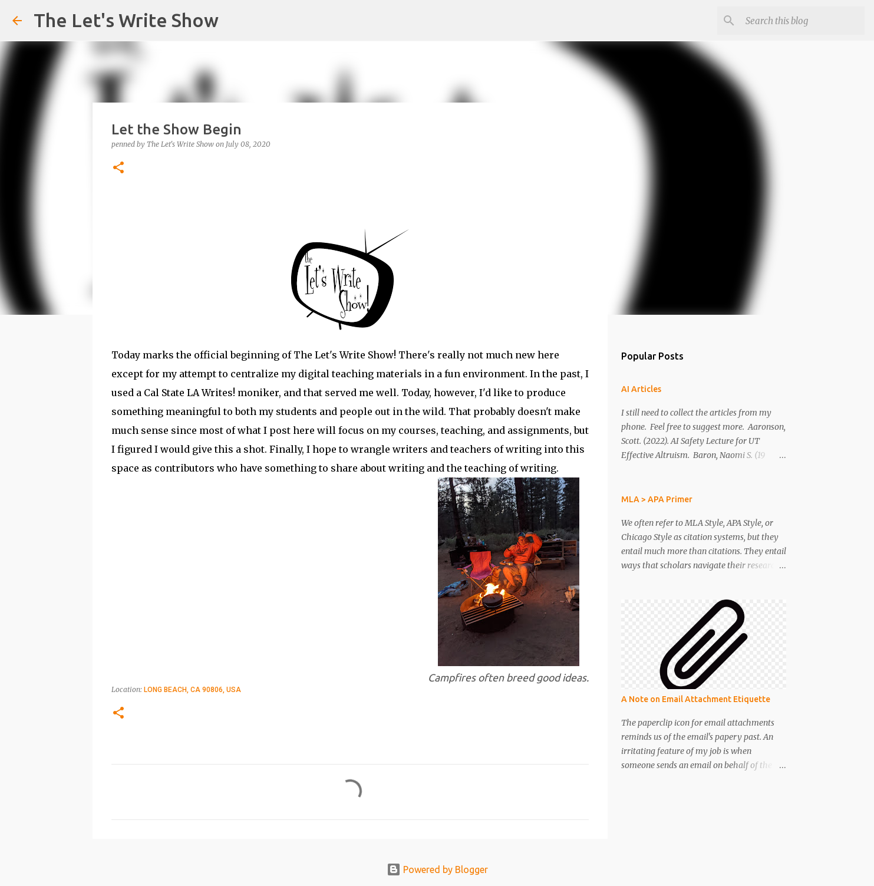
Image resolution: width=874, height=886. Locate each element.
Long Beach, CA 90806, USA (192, 690)
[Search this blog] (803, 20)
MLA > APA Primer (656, 499)
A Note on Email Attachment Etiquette (695, 699)
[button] (118, 168)
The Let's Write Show (126, 20)
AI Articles (641, 389)
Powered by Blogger (437, 869)
